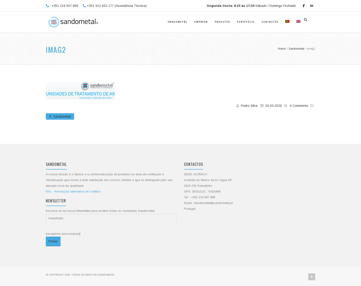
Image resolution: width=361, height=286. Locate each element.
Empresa (201, 21)
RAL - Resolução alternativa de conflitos (73, 191)
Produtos (222, 21)
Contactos (270, 21)
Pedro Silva (249, 106)
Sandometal (177, 21)
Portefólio (246, 21)
